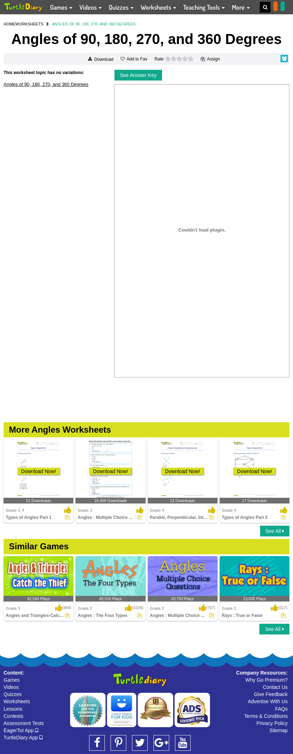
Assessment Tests (24, 723)
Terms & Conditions (266, 716)
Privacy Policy (272, 723)
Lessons (13, 709)
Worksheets (17, 701)
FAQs (281, 709)
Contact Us (275, 687)
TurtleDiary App (23, 737)
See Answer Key (138, 75)
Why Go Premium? (266, 680)
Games (12, 680)
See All (274, 531)
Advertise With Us (268, 701)
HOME (9, 24)
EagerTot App (21, 730)
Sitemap (278, 730)
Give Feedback (271, 694)
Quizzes (13, 694)
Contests (13, 716)
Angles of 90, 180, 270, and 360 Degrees (46, 84)
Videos (11, 687)
